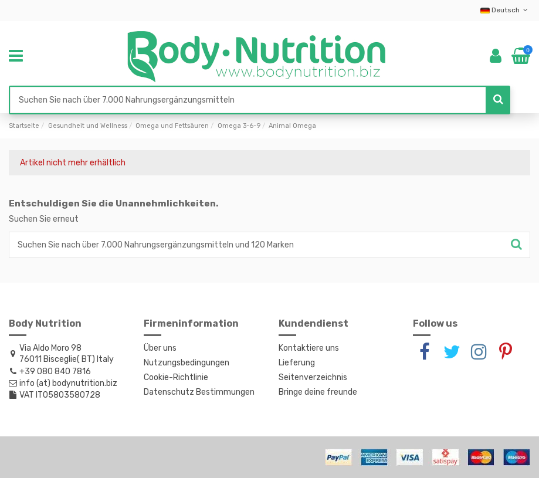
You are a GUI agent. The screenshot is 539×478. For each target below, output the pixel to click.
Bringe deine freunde (318, 392)
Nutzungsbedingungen (186, 363)
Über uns (160, 348)
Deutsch (505, 10)
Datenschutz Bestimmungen (199, 392)
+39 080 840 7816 (55, 372)
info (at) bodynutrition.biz (68, 383)
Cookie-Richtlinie (176, 377)
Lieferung (297, 363)
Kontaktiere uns (309, 348)
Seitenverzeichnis (313, 377)
